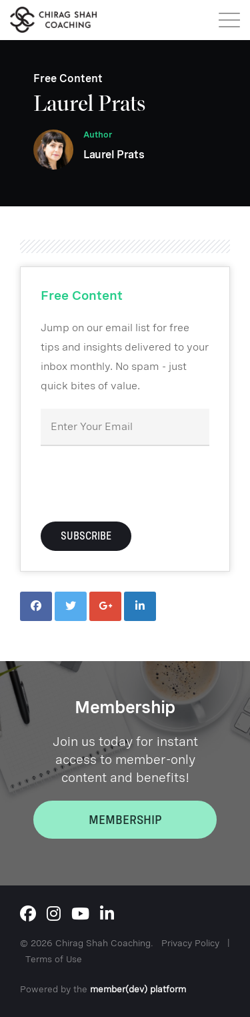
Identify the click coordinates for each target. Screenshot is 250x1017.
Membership (125, 819)
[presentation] (142, 482)
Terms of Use (53, 959)
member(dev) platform (138, 989)
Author (97, 135)
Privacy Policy (190, 943)
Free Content (68, 78)
